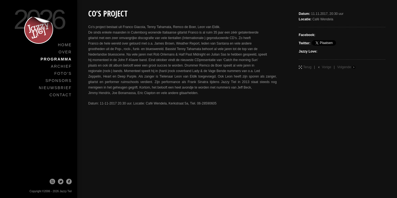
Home (65, 45)
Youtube (52, 181)
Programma (56, 59)
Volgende (344, 67)
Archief (61, 66)
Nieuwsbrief (55, 88)
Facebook (69, 181)
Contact (60, 95)
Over (65, 52)
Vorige (326, 67)
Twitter (60, 181)
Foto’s (63, 73)
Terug (307, 67)
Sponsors (58, 80)
